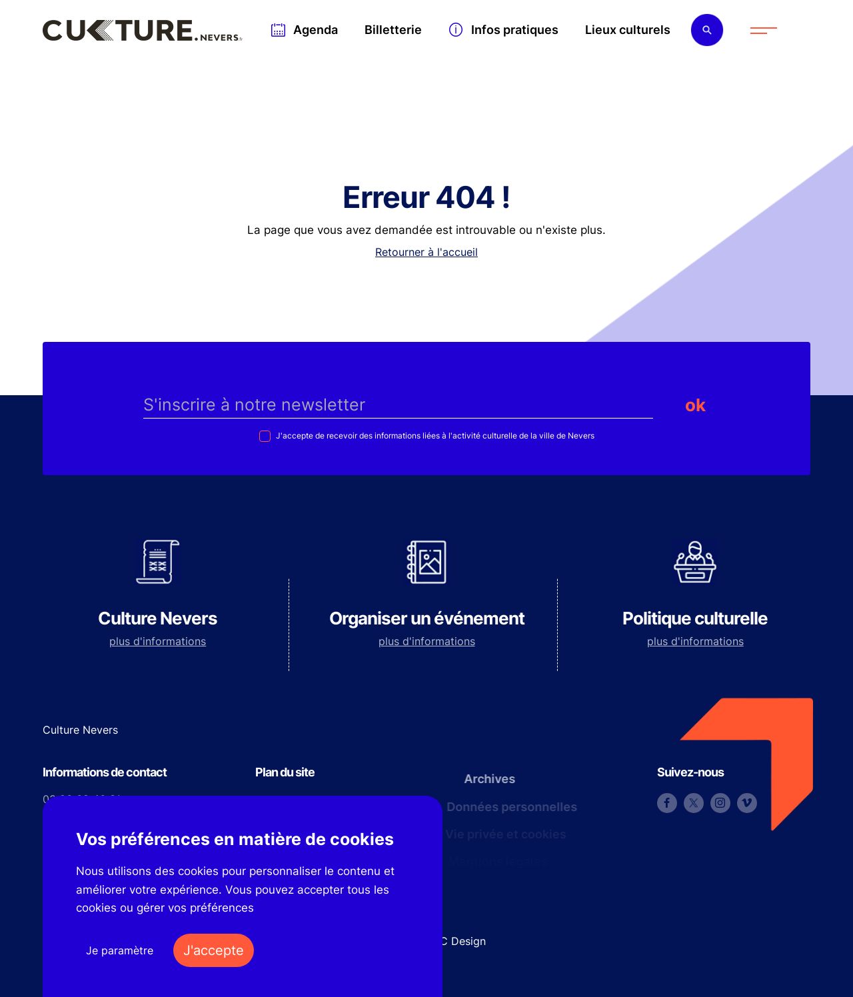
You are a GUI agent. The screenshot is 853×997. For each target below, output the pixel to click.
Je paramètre (119, 950)
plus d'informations (157, 641)
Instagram (720, 803)
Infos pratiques (514, 30)
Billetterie (393, 30)
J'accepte (213, 950)
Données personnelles (507, 807)
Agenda (315, 30)
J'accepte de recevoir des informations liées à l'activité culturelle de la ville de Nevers (434, 436)
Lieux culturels (627, 30)
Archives (484, 779)
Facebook (667, 803)
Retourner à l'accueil (426, 252)
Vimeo (747, 803)
